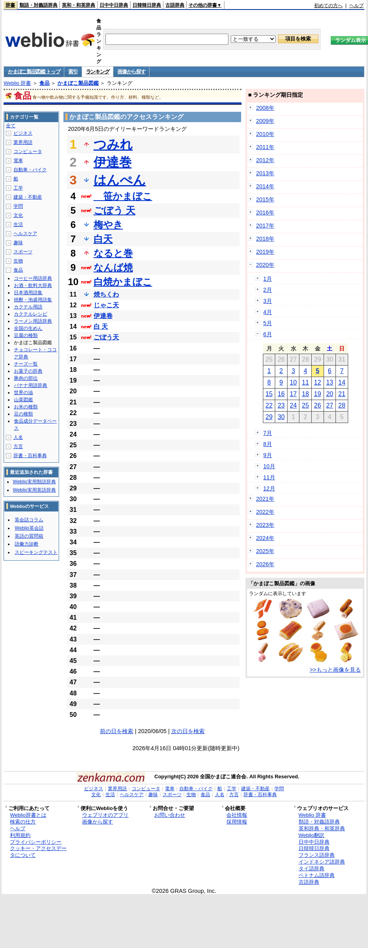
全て (10, 125)
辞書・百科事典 (30, 455)
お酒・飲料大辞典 (33, 285)
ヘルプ (356, 5)
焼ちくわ (106, 294)
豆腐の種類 (26, 335)
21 (341, 394)
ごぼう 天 (115, 210)
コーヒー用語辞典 (33, 278)
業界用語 (23, 142)
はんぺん (120, 180)
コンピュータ (27, 151)
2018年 (265, 239)
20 (329, 394)
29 (269, 417)
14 (341, 382)
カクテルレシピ (30, 314)
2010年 (265, 134)
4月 (267, 312)
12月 (269, 488)
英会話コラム (29, 520)
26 (317, 405)
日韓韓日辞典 (146, 5)
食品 (44, 83)
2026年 (265, 564)
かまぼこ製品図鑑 (78, 83)
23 (281, 405)
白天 (103, 239)
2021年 (265, 499)
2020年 (265, 265)
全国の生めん (28, 328)
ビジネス (23, 133)
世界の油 (23, 392)
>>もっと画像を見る (335, 669)
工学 (18, 188)
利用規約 (20, 835)
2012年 (265, 160)
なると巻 (113, 253)
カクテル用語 (28, 307)
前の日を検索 (116, 731)
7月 (267, 433)
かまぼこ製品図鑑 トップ (34, 72)
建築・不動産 (27, 197)
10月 (269, 466)
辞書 (10, 5)
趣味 (18, 242)
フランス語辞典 (317, 855)
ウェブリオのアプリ (105, 815)
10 (293, 382)
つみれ (113, 144)
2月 (267, 290)
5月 (267, 323)
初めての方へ (328, 5)
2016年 (265, 212)
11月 (269, 477)
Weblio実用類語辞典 (34, 482)
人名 (18, 437)
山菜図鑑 (23, 399)
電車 (18, 160)
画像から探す (131, 72)
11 (305, 382)
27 (329, 405)
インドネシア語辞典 (322, 862)
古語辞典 (174, 5)
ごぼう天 (106, 337)
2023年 (265, 525)
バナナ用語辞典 (30, 385)
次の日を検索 (188, 731)
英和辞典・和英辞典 (322, 828)
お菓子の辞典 (28, 371)
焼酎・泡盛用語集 (33, 300)
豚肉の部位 (26, 378)
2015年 (265, 199)
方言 (18, 446)
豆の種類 (23, 414)
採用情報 (236, 822)
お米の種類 (26, 407)
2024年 (265, 538)
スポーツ (23, 252)
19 (317, 394)
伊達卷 (103, 315)
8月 (267, 444)
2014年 (265, 186)
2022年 (265, 512)
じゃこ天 (106, 305)
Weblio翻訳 (311, 835)
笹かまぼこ (123, 196)
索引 (72, 72)
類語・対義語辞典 (38, 5)
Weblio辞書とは (28, 815)
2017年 (265, 225)
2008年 (265, 108)
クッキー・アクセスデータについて (38, 851)
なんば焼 (113, 267)
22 (269, 405)
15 (269, 394)
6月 (267, 334)
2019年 (265, 252)
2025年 (265, 551)
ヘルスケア (25, 233)
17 (293, 394)
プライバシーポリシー (35, 842)
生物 (18, 261)
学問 (18, 206)
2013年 (265, 173)
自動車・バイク (30, 169)
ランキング (97, 72)
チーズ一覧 (26, 364)
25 (305, 405)
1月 (267, 279)
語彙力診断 (26, 544)
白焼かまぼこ (123, 281)
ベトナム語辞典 (317, 875)
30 (281, 417)
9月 (267, 455)
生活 (18, 224)
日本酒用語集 (28, 292)
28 (341, 405)
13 (329, 382)
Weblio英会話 (29, 528)
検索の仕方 (23, 822)
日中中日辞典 (114, 5)
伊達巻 (113, 162)
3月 (267, 301)
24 (293, 405)
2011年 (265, 147)
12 (317, 382)
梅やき (108, 224)
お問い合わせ (169, 815)
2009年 (265, 121)
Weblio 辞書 (17, 83)
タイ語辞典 (311, 868)
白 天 (101, 326)
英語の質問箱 (29, 536)
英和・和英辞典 (78, 5)
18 (305, 394)
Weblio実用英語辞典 (34, 490)
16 (281, 394)
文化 (18, 215)
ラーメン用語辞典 (33, 321)
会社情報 (236, 815)
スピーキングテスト (36, 552)
